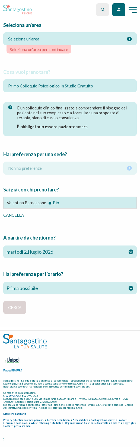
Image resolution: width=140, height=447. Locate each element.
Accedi (118, 9)
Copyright (129, 422)
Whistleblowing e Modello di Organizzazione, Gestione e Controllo (69, 422)
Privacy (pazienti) (34, 419)
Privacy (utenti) (12, 419)
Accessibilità (80, 419)
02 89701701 (12, 395)
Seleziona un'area (70, 38)
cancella (13, 215)
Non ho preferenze (70, 168)
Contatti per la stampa (17, 425)
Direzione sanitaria (14, 413)
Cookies (115, 422)
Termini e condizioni (58, 419)
